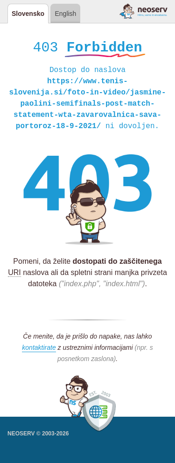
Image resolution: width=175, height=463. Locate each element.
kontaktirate (39, 349)
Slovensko (28, 13)
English (65, 13)
